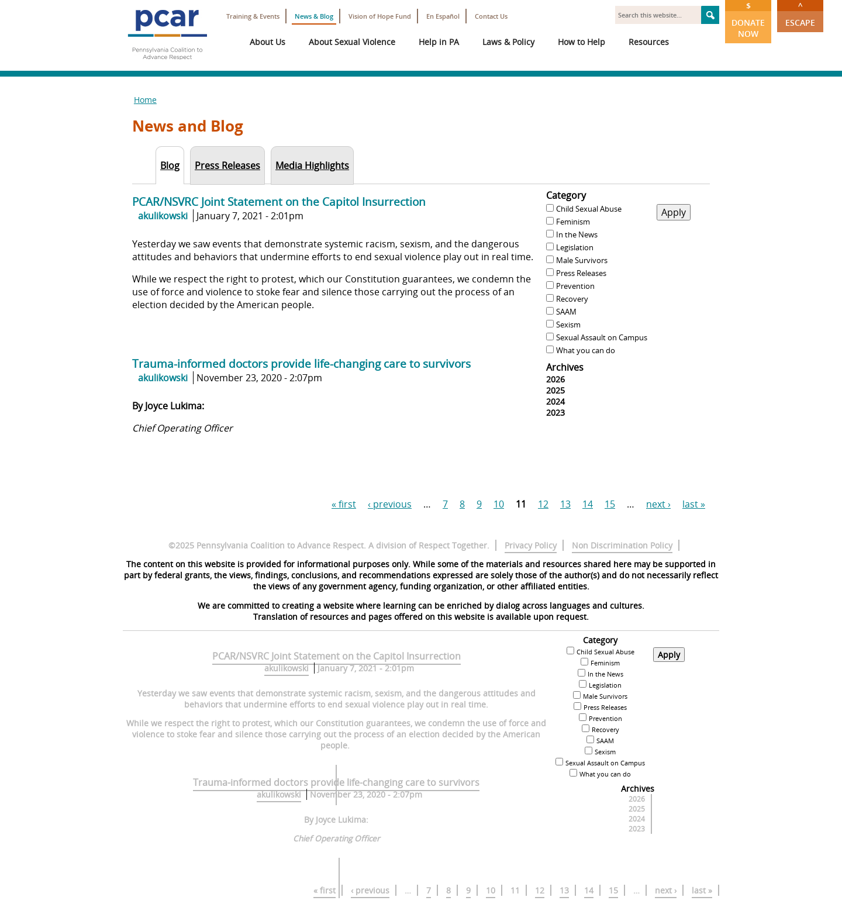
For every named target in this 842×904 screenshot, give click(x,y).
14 (587, 504)
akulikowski (163, 215)
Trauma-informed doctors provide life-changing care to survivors (301, 363)
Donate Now (748, 19)
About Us (267, 41)
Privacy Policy (531, 545)
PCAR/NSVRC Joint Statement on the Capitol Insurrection (279, 201)
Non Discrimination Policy (622, 545)
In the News (577, 234)
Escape (800, 14)
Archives (565, 367)
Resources (649, 41)
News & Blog (314, 16)
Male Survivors (582, 260)
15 (610, 504)
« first (344, 504)
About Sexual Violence (352, 41)
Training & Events (252, 16)
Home (145, 99)
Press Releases (581, 273)
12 (543, 504)
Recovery (572, 299)
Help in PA (439, 41)
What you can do (585, 350)
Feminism (573, 221)
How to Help (581, 41)
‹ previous (390, 504)
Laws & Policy (508, 41)
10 (499, 504)
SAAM (566, 311)
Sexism (568, 324)
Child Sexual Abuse (589, 208)
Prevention (575, 286)
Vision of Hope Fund (379, 16)
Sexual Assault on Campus (601, 337)
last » (693, 504)
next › (658, 504)
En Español (443, 16)
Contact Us (491, 16)
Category (566, 195)
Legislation (574, 247)
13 (565, 504)
